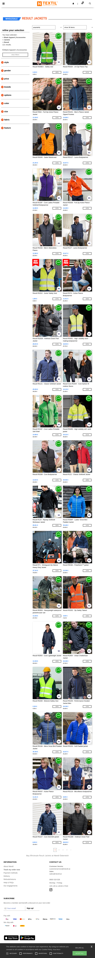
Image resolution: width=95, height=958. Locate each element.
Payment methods (11, 873)
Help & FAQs (9, 883)
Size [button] (6, 111)
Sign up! (30, 908)
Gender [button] (7, 71)
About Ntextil (8, 866)
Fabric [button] (7, 120)
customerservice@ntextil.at (59, 869)
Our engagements (10, 886)
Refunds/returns (10, 879)
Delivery (7, 876)
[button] (73, 3)
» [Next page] (70, 850)
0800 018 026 (54, 880)
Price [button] (6, 79)
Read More (56, 949)
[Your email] (14, 908)
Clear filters (15, 55)
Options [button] (7, 95)
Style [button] (6, 62)
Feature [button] (7, 128)
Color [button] (6, 103)
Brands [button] (7, 87)
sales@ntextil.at (55, 874)
